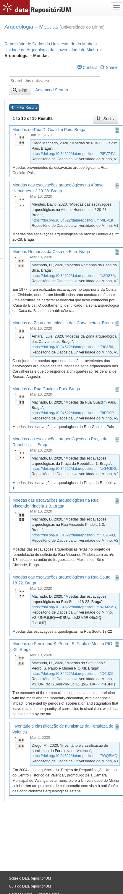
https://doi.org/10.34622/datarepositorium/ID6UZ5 (73, 674)
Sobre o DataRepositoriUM (30, 878)
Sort (105, 118)
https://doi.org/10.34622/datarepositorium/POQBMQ (74, 756)
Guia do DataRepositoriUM (30, 886)
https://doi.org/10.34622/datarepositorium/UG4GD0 (74, 469)
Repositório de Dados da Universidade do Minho (48, 44)
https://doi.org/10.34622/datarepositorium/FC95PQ (73, 535)
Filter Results (24, 107)
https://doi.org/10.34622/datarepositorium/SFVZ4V (73, 154)
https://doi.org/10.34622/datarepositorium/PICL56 (72, 347)
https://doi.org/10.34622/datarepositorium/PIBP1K (73, 220)
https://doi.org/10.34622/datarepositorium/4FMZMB (74, 607)
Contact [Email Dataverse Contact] (87, 67)
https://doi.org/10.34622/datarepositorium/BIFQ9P (72, 413)
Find (20, 90)
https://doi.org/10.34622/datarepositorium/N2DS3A (73, 276)
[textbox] (54, 80)
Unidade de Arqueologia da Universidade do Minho (51, 49)
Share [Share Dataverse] (109, 67)
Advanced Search (51, 89)
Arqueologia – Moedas (31, 27)
